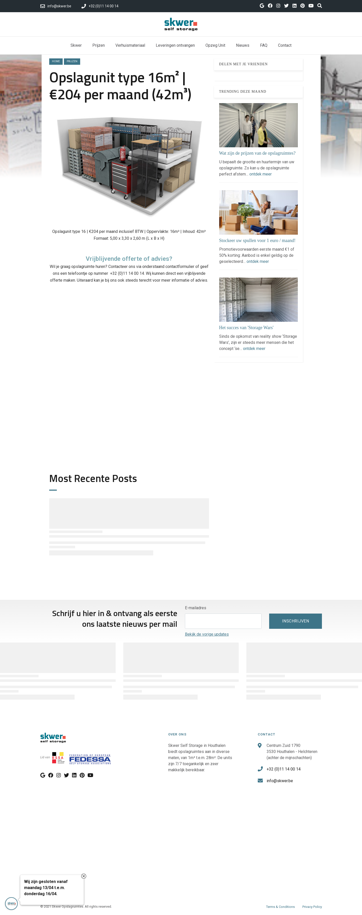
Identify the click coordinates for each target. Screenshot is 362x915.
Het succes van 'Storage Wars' (246, 327)
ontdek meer (260, 174)
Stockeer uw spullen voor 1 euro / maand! (257, 240)
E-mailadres (195, 607)
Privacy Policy (312, 907)
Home (56, 61)
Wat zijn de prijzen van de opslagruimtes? (257, 153)
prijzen (72, 61)
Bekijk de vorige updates (207, 634)
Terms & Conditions (280, 907)
